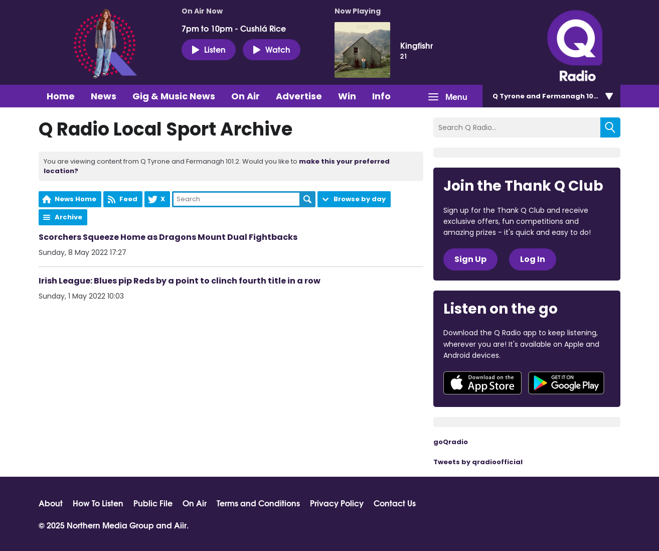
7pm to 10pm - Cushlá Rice (234, 28)
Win (347, 96)
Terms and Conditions (258, 503)
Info (381, 96)
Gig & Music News (173, 96)
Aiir (180, 524)
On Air (245, 96)
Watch (271, 49)
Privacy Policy (337, 503)
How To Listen (98, 503)
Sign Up (470, 259)
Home (61, 96)
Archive (68, 217)
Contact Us (395, 503)
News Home (75, 199)
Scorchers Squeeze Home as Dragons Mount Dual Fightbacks (168, 237)
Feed (128, 199)
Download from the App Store (482, 382)
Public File (153, 503)
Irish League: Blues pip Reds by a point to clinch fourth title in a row (179, 281)
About (51, 503)
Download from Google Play (566, 382)
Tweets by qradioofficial (478, 462)
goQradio (450, 442)
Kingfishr (416, 45)
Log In (532, 259)
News (103, 96)
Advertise (299, 96)
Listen (209, 49)
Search (307, 199)
